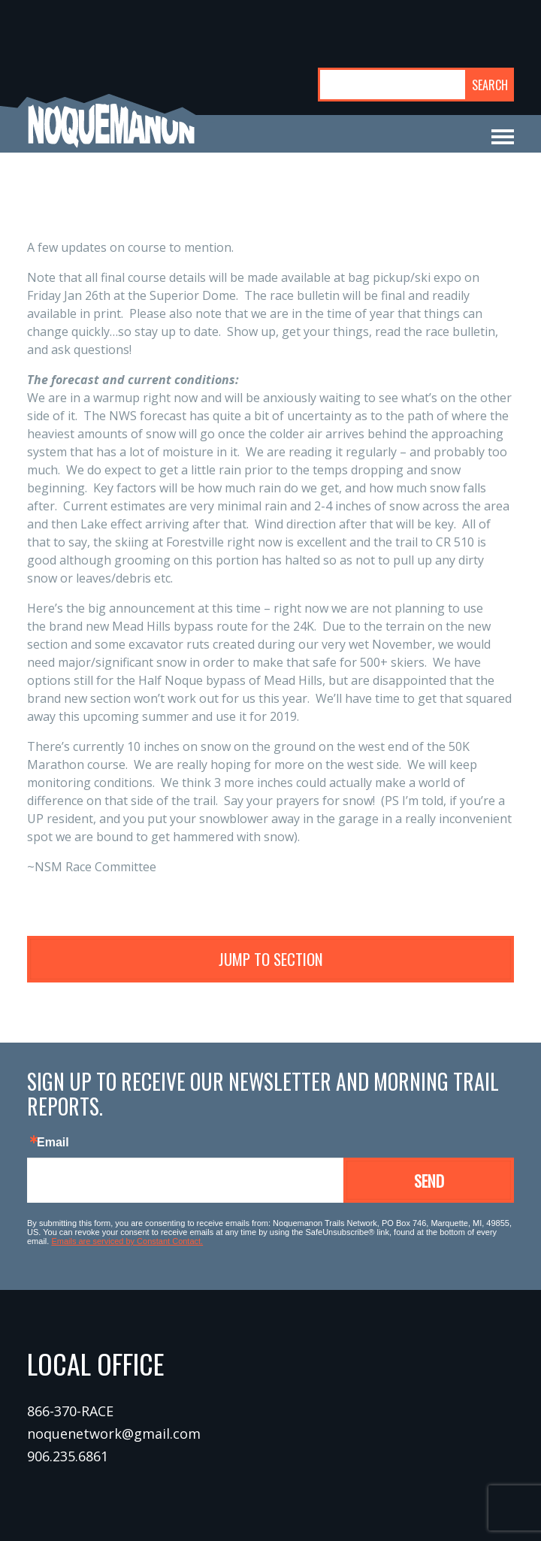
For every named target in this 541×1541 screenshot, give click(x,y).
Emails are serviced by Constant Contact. (127, 1241)
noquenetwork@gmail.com (114, 1433)
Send (429, 1180)
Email (53, 1143)
